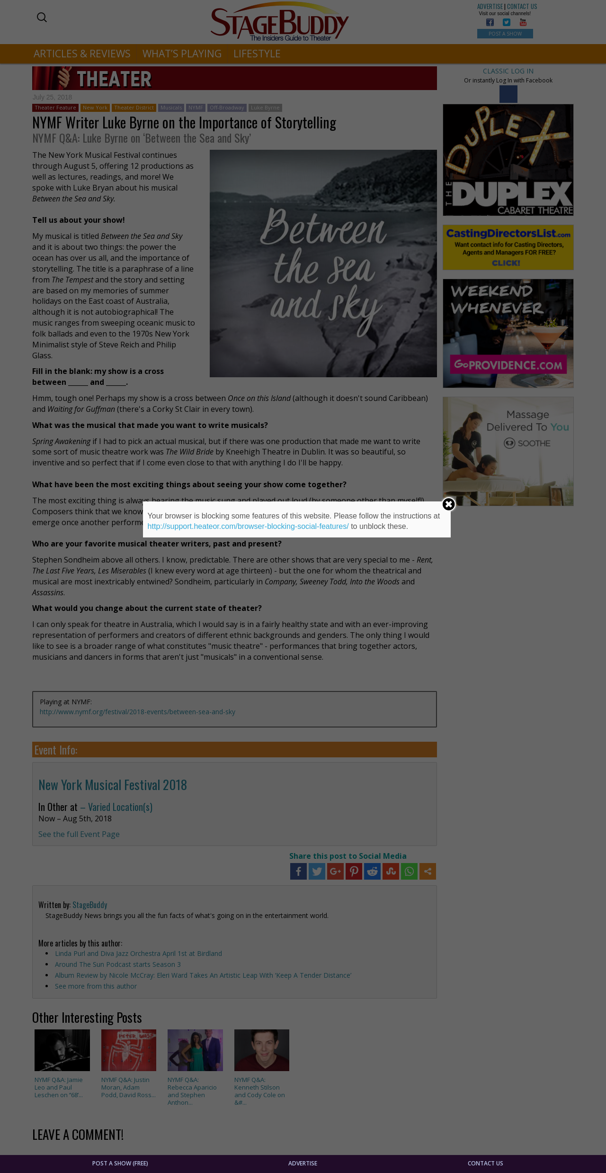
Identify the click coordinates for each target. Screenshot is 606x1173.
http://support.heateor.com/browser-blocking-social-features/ (248, 526)
